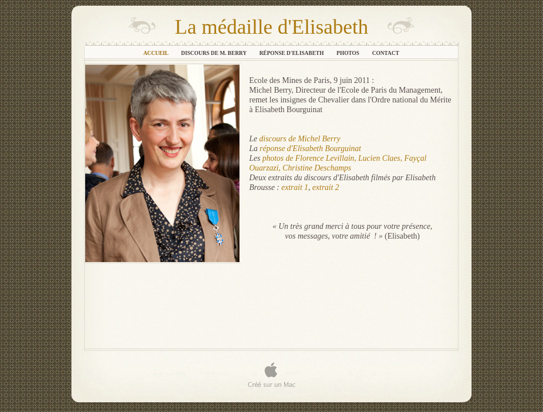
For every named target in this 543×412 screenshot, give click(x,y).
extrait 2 (325, 187)
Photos (349, 53)
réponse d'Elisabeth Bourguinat (310, 148)
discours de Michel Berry (300, 138)
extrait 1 (294, 187)
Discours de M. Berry (214, 53)
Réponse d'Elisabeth (292, 53)
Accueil (156, 53)
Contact (385, 53)
